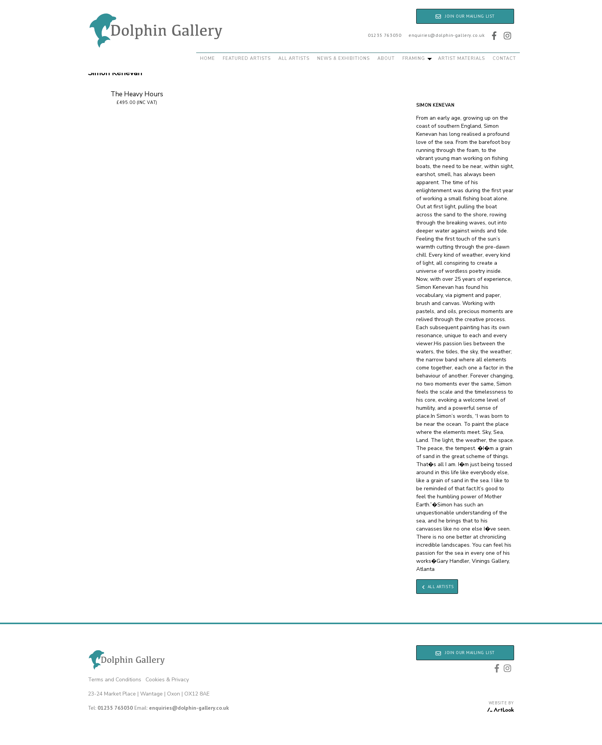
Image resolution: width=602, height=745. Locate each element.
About (386, 58)
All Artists (293, 58)
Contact (504, 58)
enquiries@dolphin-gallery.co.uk (446, 35)
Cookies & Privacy (167, 679)
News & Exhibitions (343, 58)
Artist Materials (461, 58)
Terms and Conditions (114, 679)
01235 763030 (384, 35)
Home (207, 58)
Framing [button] (417, 58)
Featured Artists (247, 58)
